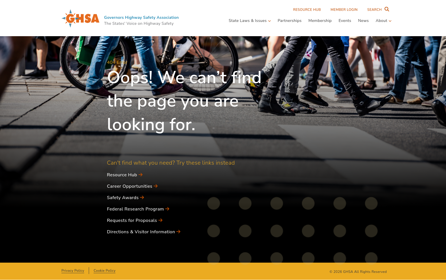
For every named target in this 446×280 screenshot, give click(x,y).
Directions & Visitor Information (143, 232)
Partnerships (290, 20)
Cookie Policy (104, 270)
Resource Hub (307, 9)
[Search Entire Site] (376, 9)
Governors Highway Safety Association (141, 17)
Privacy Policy (72, 270)
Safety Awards (125, 198)
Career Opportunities (132, 186)
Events (344, 20)
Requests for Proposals (134, 220)
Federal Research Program (138, 209)
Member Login (344, 9)
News (363, 20)
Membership (320, 20)
